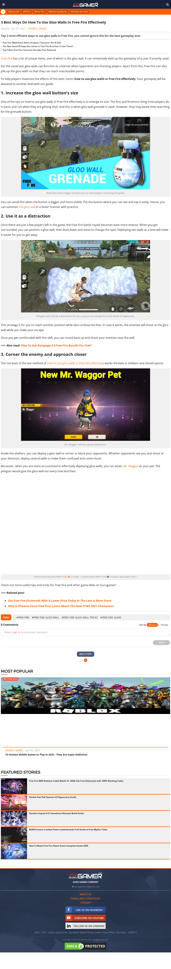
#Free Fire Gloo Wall (45, 617)
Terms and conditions (85, 898)
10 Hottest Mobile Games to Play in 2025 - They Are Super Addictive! (46, 754)
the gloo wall (27, 207)
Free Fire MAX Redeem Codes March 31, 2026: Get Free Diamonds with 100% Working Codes (76, 780)
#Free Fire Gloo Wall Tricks (80, 617)
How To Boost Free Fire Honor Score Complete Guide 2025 (58, 845)
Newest (152, 624)
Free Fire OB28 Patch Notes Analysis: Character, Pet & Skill (32, 42)
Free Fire (6, 58)
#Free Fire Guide (110, 617)
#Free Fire (39, 11)
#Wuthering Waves (57, 11)
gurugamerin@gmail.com (87, 886)
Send (161, 642)
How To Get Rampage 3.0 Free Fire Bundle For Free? (56, 345)
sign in (16, 632)
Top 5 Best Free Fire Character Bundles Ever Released (29, 49)
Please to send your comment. (26, 632)
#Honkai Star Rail (79, 11)
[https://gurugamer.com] (85, 875)
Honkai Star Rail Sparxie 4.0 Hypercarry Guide (52, 797)
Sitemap (85, 902)
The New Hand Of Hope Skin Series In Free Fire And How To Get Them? (38, 46)
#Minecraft (13, 11)
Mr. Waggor (130, 466)
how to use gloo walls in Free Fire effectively (75, 363)
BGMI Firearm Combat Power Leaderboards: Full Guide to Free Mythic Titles (68, 829)
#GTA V (27, 11)
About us (85, 894)
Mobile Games (38, 28)
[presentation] (13, 617)
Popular (164, 624)
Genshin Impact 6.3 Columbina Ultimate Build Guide (56, 813)
